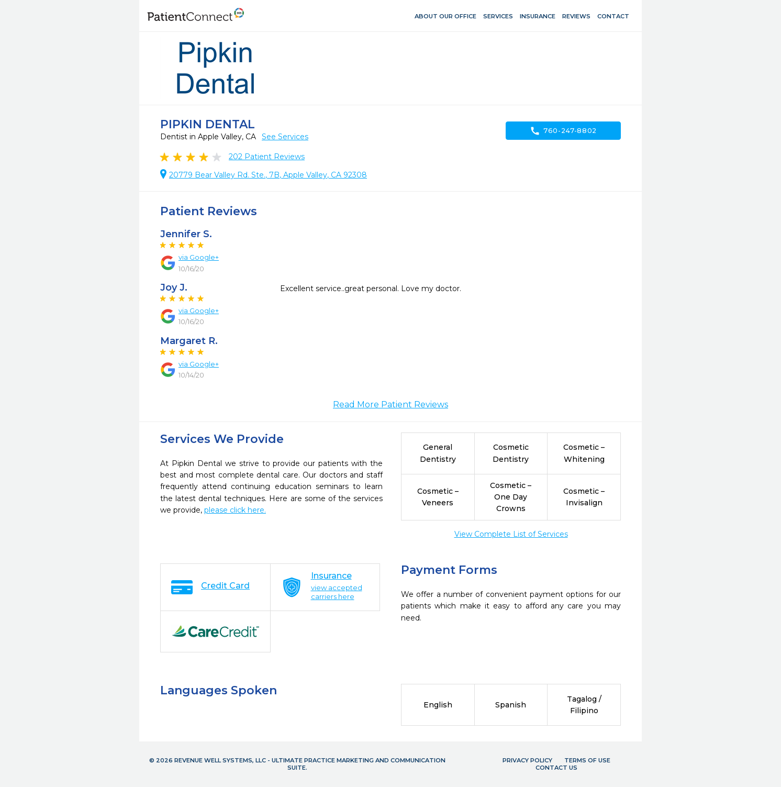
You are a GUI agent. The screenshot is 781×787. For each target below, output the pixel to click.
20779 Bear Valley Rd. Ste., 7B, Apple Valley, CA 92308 (268, 175)
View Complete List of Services (511, 534)
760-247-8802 (563, 131)
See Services (285, 136)
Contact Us (556, 767)
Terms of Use (587, 760)
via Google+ (198, 257)
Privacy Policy (527, 760)
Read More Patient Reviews (390, 404)
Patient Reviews (267, 156)
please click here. (235, 510)
